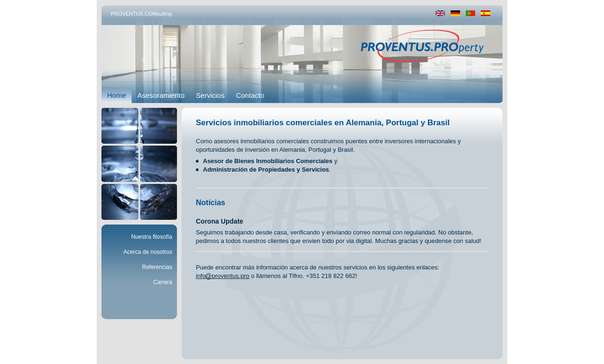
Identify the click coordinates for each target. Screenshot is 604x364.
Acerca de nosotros (148, 252)
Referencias (157, 267)
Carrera (162, 282)
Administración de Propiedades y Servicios (266, 169)
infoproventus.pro (222, 275)
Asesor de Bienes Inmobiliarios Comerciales (268, 161)
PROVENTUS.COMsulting (141, 14)
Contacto (250, 95)
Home (116, 95)
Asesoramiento (161, 95)
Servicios (210, 95)
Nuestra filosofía (151, 237)
